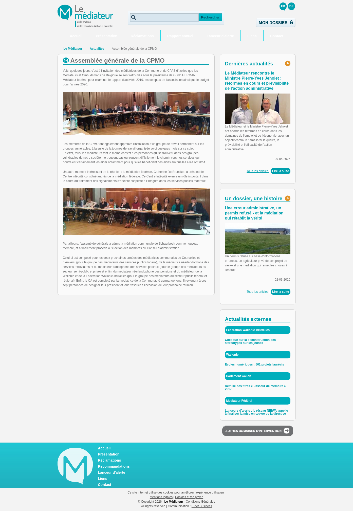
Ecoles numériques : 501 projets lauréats (254, 364)
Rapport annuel (180, 36)
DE (291, 6)
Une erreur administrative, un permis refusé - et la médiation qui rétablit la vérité (254, 213)
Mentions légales (161, 497)
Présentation (106, 36)
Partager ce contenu (291, 49)
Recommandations (114, 466)
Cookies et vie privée (189, 497)
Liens (252, 36)
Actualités (97, 48)
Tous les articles (258, 171)
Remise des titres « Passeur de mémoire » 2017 (255, 387)
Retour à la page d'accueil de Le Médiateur (59, 49)
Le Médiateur (73, 48)
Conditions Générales (200, 501)
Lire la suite (280, 171)
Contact (276, 36)
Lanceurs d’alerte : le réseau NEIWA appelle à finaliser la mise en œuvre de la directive (256, 412)
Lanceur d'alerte (220, 36)
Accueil (76, 36)
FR (283, 6)
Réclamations (142, 36)
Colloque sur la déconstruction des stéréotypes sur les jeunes (250, 341)
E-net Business (202, 506)
